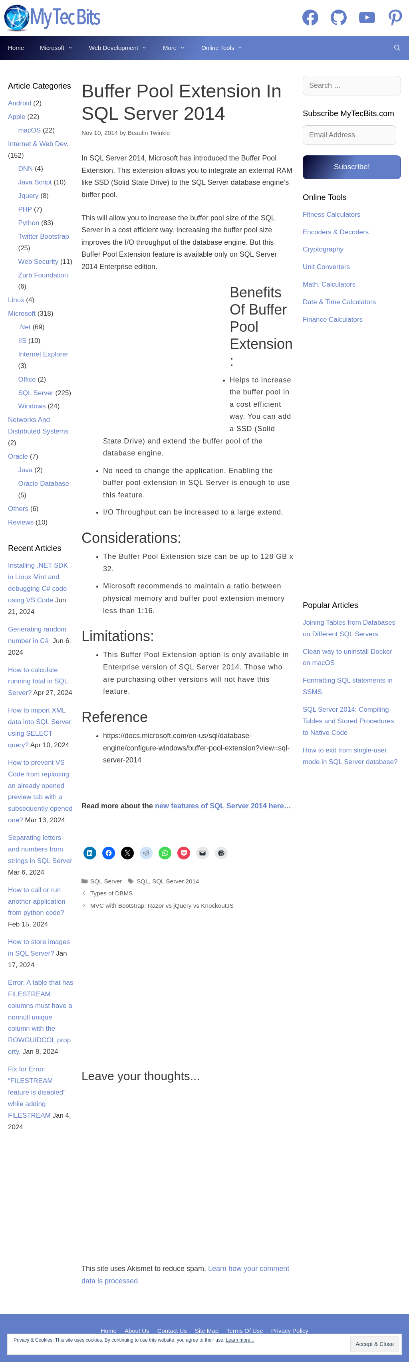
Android (20, 103)
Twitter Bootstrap (43, 236)
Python (29, 223)
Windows (32, 406)
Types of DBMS (111, 893)
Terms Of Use (244, 1330)
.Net (24, 327)
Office (27, 379)
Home (16, 47)
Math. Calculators (329, 284)
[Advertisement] (150, 350)
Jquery (28, 196)
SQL (143, 881)
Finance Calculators (333, 319)
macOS (29, 130)
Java (25, 470)
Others (18, 509)
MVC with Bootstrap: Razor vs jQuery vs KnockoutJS (162, 905)
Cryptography (323, 249)
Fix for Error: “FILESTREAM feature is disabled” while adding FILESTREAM (37, 1092)
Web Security (38, 261)
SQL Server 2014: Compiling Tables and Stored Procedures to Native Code (348, 721)
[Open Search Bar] (397, 48)
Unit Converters (326, 267)
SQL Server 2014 (175, 881)
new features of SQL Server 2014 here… (223, 806)
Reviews (21, 522)
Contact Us (172, 1330)
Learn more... (240, 1340)
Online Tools (226, 48)
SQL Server (106, 881)
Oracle (18, 456)
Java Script (35, 182)
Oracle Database (43, 483)
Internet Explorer (43, 354)
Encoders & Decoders (336, 232)
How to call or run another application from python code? (37, 901)
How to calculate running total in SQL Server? (38, 681)
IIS (22, 340)
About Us (137, 1330)
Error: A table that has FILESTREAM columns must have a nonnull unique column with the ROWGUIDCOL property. (40, 1017)
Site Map (206, 1330)
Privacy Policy (289, 1330)
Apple (16, 117)
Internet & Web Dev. (38, 144)
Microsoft (60, 48)
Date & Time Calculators (339, 302)
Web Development (122, 48)
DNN (25, 168)
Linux (16, 300)
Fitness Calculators (332, 214)
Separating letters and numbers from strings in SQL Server (40, 849)
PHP (25, 209)
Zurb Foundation (43, 275)
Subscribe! (352, 166)
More (178, 48)
